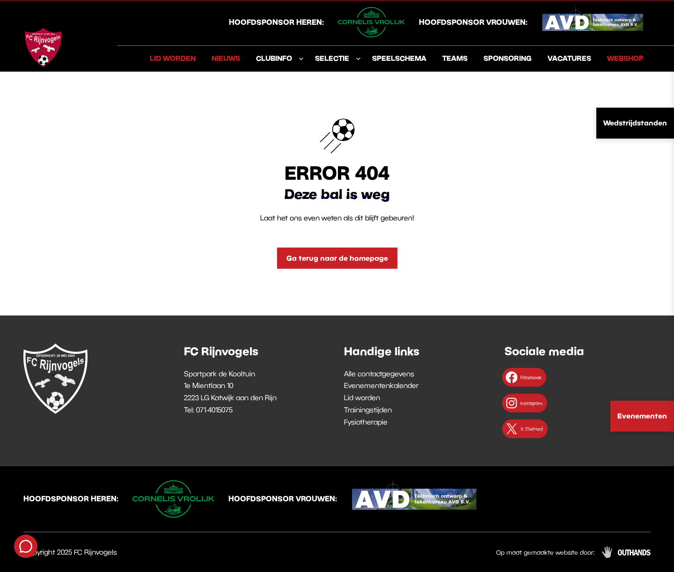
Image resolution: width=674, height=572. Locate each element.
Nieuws (226, 58)
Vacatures (569, 58)
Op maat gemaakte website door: (545, 552)
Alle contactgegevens (379, 373)
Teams (455, 58)
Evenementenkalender (381, 385)
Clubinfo (274, 58)
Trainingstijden (368, 409)
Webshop (625, 58)
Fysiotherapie (366, 422)
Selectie (332, 58)
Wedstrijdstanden (635, 122)
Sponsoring (508, 58)
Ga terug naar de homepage (337, 258)
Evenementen (642, 415)
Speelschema (399, 58)
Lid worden (173, 58)
